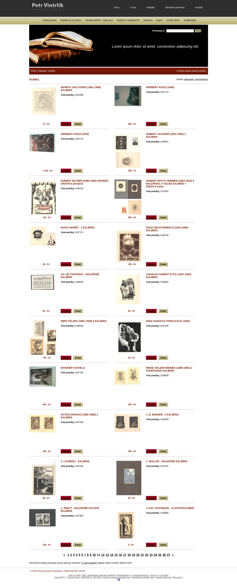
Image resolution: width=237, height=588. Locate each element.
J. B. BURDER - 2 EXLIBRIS (162, 414)
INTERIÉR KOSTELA (73, 367)
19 (133, 554)
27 (168, 554)
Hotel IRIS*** (60, 577)
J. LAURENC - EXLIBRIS (75, 461)
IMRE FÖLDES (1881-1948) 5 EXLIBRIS (84, 321)
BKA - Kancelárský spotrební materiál (98, 575)
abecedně (189, 79)
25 (159, 554)
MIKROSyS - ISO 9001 (91, 577)
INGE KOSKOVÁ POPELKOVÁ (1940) (168, 321)
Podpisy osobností (128, 20)
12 (102, 554)
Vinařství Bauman (163, 577)
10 (94, 554)
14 (111, 554)
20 (138, 554)
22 (146, 554)
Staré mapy (173, 20)
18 (129, 554)
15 (116, 554)
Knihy (159, 20)
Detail (78, 124)
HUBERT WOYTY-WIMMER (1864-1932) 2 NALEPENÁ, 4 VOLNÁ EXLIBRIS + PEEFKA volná (170, 183)
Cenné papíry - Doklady (99, 20)
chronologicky (201, 79)
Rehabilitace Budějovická (143, 577)
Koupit (66, 124)
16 (120, 554)
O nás (133, 7)
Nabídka (151, 7)
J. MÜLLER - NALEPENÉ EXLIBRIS (166, 461)
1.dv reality (163, 575)
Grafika (148, 20)
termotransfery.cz (123, 575)
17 (124, 554)
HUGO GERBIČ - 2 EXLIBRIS (78, 227)
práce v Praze (75, 575)
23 (151, 554)
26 (164, 554)
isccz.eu (153, 575)
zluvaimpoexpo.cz (141, 575)
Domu (116, 7)
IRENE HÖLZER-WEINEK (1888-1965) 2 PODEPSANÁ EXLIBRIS (169, 369)
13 (107, 554)
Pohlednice (50, 20)
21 (142, 554)
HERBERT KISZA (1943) (160, 87)
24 (155, 554)
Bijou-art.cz (178, 577)
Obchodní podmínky (174, 7)
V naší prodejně (89, 563)
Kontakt (199, 7)
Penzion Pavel (73, 577)
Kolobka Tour (124, 577)
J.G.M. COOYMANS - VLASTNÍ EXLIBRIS (170, 508)
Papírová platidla (71, 20)
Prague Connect (110, 577)
